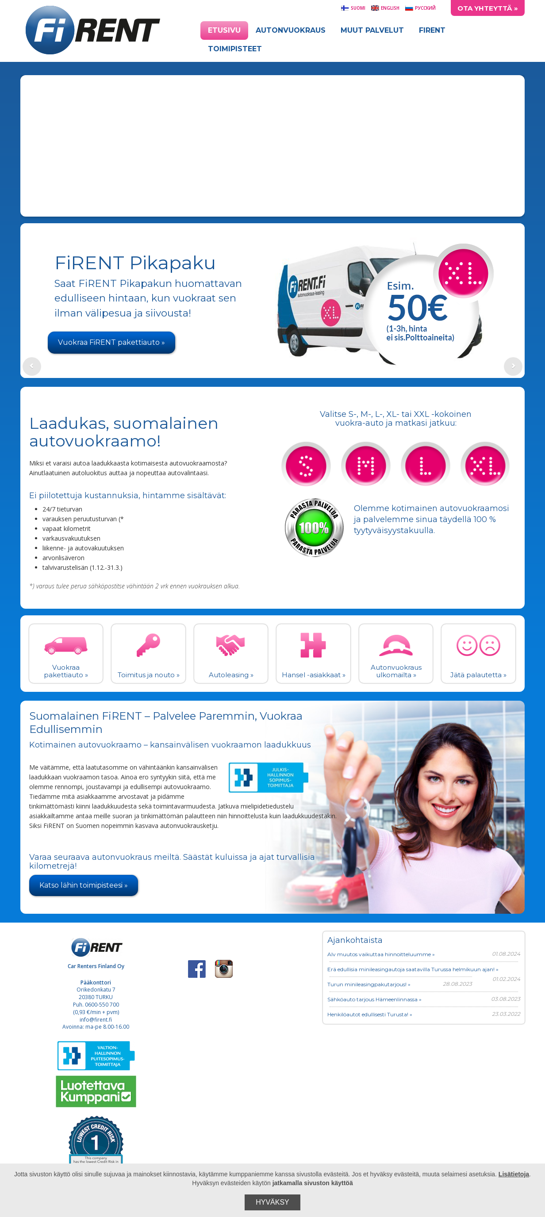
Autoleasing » (231, 675)
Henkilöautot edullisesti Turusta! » (369, 1014)
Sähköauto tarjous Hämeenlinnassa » (374, 999)
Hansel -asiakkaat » (313, 675)
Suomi (353, 8)
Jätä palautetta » (478, 675)
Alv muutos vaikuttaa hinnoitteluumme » (381, 954)
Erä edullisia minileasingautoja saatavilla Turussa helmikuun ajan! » (413, 969)
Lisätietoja (514, 1174)
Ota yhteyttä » (487, 8)
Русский (420, 8)
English (385, 8)
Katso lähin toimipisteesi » (83, 885)
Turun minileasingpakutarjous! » (369, 984)
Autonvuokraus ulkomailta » (396, 671)
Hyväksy (272, 1202)
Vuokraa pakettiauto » (66, 671)
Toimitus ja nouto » (149, 675)
